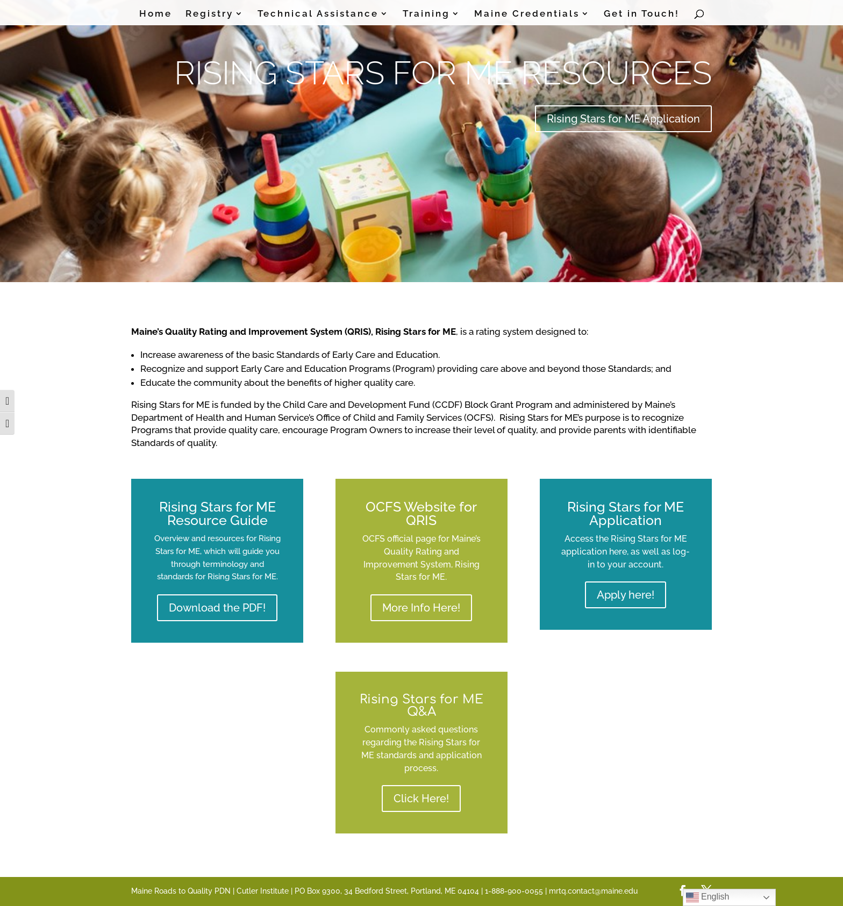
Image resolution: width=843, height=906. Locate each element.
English (708, 897)
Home (155, 14)
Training (426, 14)
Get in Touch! (642, 14)
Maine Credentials (527, 14)
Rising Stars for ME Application (623, 118)
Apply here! (625, 594)
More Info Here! (421, 607)
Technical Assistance (318, 14)
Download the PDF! (217, 607)
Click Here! (421, 798)
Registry (209, 14)
